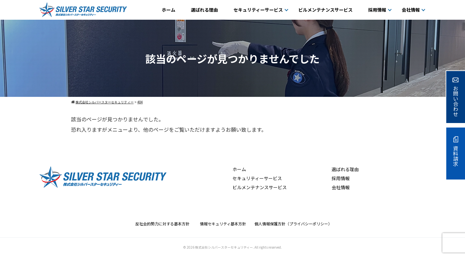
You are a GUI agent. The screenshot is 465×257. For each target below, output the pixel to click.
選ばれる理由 (204, 9)
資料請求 (456, 151)
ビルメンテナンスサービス (325, 9)
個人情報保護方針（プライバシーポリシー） (293, 223)
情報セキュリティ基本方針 (225, 223)
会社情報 (411, 9)
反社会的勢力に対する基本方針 (164, 223)
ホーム (168, 9)
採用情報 (377, 9)
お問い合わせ (456, 97)
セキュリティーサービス (258, 9)
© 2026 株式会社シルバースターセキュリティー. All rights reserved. (232, 247)
